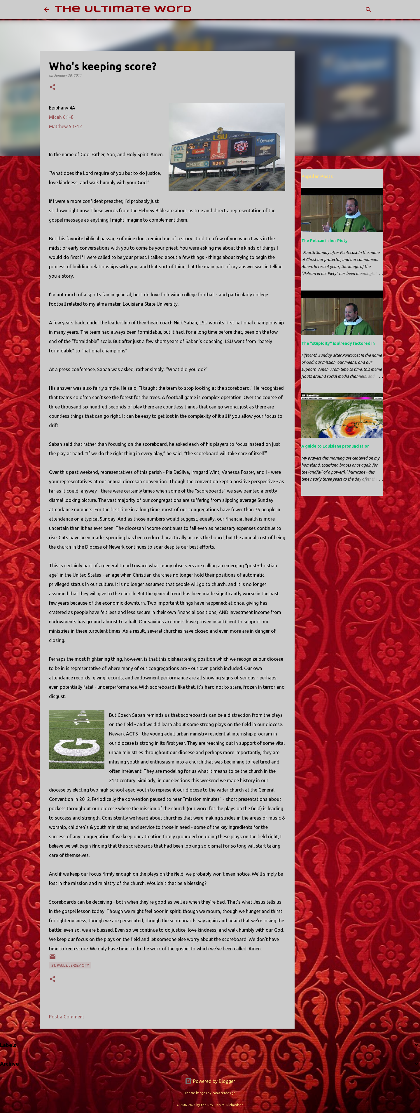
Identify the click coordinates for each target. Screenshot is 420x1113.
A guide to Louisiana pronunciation (335, 446)
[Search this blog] (346, 10)
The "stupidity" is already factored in (338, 343)
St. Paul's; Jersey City (70, 965)
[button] (52, 87)
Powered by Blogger (210, 1081)
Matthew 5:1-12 (65, 126)
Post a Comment (66, 1016)
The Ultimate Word (123, 9)
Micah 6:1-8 (61, 117)
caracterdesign (224, 1093)
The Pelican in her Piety (324, 240)
